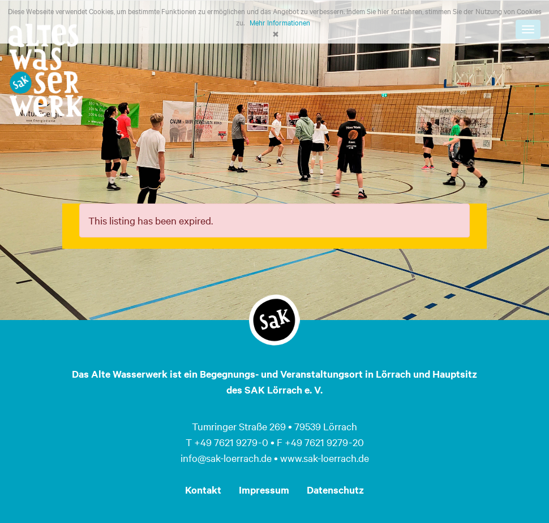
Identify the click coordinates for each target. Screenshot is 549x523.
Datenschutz (335, 489)
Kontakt (203, 489)
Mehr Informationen (280, 22)
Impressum (264, 489)
